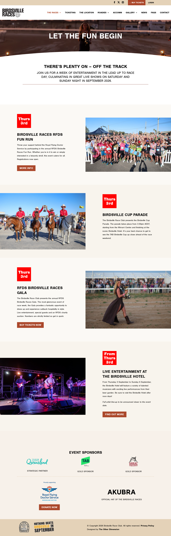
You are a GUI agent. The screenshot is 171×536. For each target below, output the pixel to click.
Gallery (130, 13)
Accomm (117, 13)
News (144, 13)
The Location (86, 13)
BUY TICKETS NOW (30, 324)
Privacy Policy (147, 525)
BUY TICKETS (138, 2)
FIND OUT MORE (114, 414)
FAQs (153, 13)
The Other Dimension (109, 529)
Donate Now (49, 507)
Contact (164, 13)
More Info (26, 168)
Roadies (102, 13)
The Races (52, 13)
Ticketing (70, 13)
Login (151, 3)
